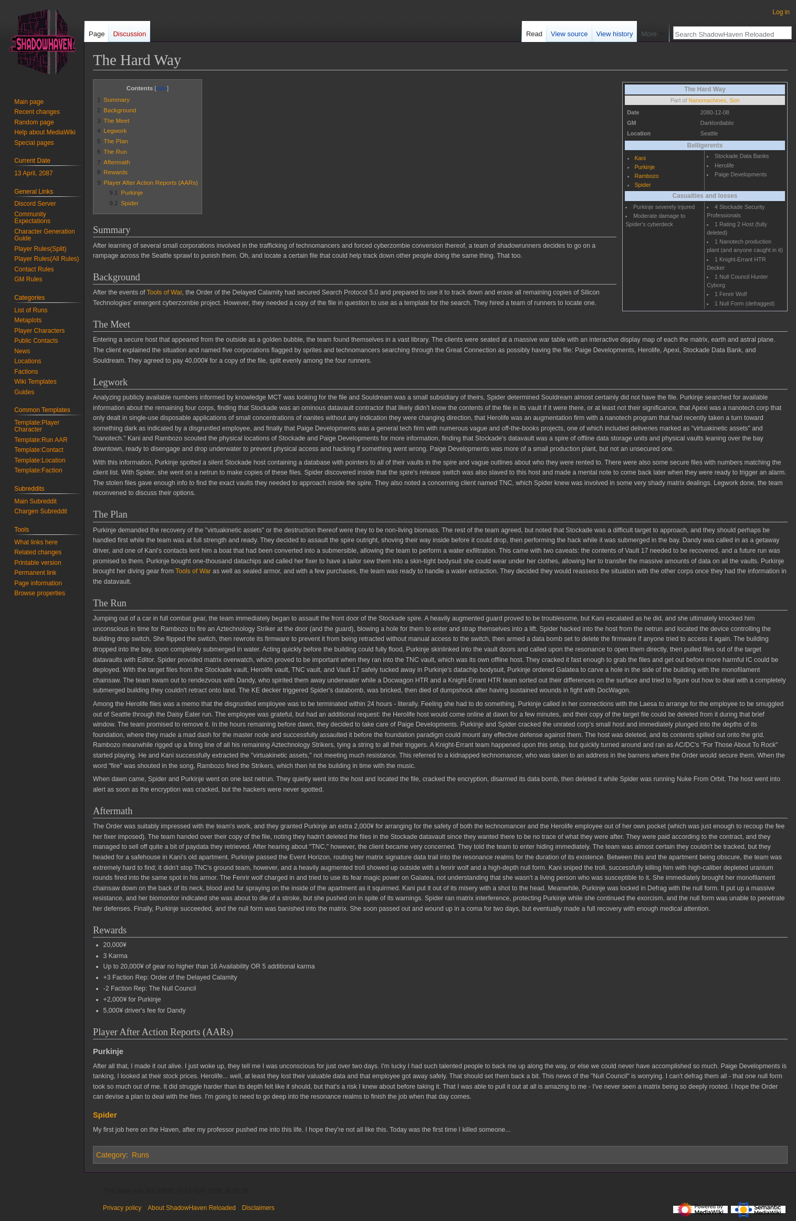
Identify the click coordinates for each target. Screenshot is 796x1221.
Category (111, 1155)
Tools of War (164, 292)
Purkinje (644, 167)
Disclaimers (258, 1208)
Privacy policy (122, 1208)
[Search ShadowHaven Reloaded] (727, 34)
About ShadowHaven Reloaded (191, 1208)
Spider (642, 185)
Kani (640, 158)
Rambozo (646, 176)
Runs (140, 1155)
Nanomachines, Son (713, 100)
